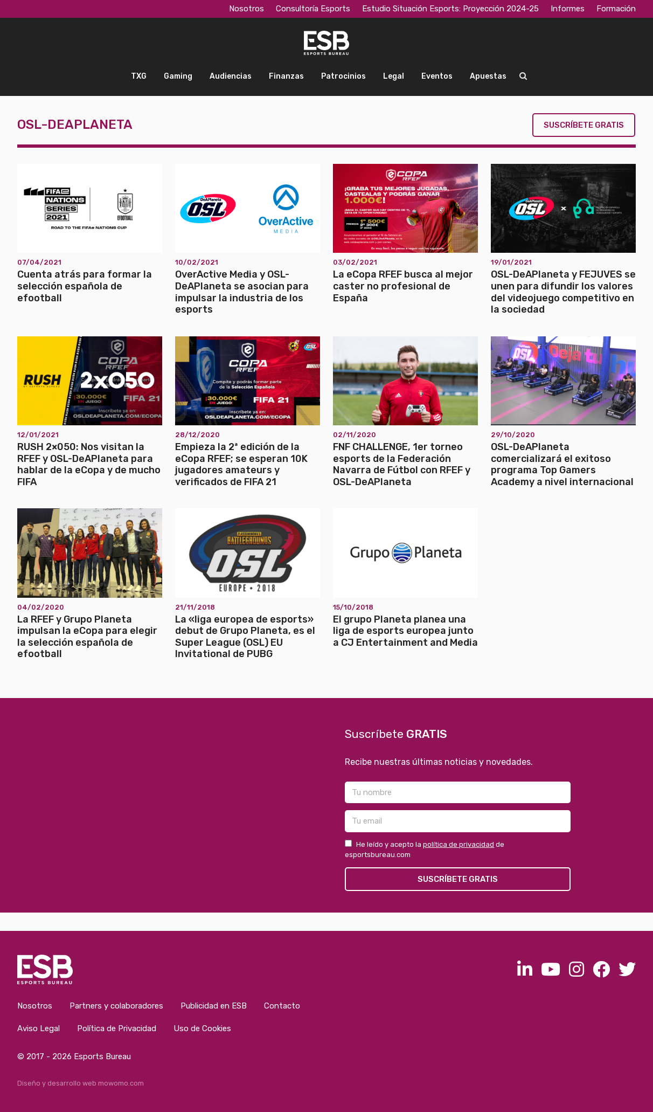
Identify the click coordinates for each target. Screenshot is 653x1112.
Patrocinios (343, 76)
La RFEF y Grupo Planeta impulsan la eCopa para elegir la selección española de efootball (87, 636)
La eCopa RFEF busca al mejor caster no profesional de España (403, 285)
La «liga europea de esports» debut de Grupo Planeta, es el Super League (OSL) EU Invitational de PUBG (245, 636)
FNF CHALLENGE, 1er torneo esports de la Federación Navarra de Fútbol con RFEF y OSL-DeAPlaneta (401, 464)
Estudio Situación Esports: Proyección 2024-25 (450, 8)
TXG (139, 76)
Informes (568, 8)
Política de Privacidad (116, 1028)
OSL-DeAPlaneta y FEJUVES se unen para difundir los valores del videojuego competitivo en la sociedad (563, 291)
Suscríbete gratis (584, 125)
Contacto (282, 1006)
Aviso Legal (38, 1028)
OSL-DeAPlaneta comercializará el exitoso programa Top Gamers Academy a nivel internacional (562, 464)
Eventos (437, 76)
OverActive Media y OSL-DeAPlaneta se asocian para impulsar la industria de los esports (242, 291)
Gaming (178, 76)
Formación (616, 8)
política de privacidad (458, 844)
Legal (393, 76)
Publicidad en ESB (213, 1006)
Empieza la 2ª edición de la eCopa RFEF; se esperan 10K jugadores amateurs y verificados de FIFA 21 (241, 464)
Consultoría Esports (313, 8)
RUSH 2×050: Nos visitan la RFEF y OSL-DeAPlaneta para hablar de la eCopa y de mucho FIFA (89, 464)
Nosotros (246, 8)
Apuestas (488, 76)
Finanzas (286, 76)
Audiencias (231, 76)
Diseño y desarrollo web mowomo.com (80, 1083)
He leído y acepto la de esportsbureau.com (424, 849)
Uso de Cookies (202, 1028)
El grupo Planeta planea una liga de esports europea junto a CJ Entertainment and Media (405, 630)
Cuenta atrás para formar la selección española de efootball (84, 285)
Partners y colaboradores (116, 1006)
